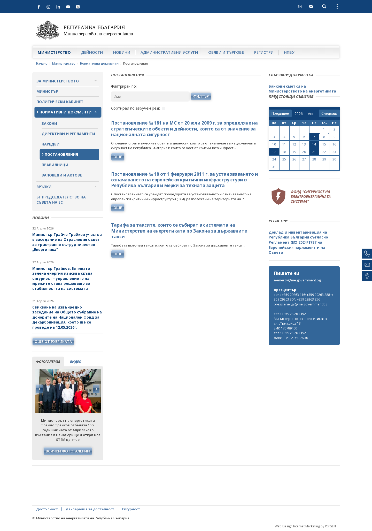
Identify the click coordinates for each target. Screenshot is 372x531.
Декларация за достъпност (90, 509)
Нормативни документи (99, 63)
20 (304, 152)
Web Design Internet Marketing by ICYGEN (305, 526)
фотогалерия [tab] (48, 361)
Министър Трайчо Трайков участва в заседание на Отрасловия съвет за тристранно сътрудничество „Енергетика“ (67, 242)
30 (334, 159)
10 (274, 144)
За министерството (57, 81)
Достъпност (47, 509)
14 (314, 144)
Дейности (92, 52)
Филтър (201, 96)
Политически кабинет (59, 101)
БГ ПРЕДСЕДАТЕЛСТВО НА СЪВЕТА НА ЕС (61, 200)
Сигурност (131, 509)
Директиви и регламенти (68, 133)
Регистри (264, 52)
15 (324, 144)
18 (284, 152)
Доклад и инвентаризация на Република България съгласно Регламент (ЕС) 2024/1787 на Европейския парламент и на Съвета (298, 242)
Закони (49, 123)
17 (274, 152)
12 (294, 144)
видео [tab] (75, 361)
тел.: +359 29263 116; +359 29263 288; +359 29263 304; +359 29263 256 (303, 297)
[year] (299, 113)
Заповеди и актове (62, 175)
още (117, 156)
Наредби (50, 144)
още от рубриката (53, 341)
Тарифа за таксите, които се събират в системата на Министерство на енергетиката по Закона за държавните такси (179, 230)
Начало (42, 63)
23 (334, 152)
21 (314, 152)
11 (284, 144)
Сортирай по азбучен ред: (135, 108)
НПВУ (289, 52)
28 (314, 159)
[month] (312, 113)
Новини (121, 52)
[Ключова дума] (150, 96)
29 (324, 159)
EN (300, 6)
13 (304, 144)
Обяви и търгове (226, 52)
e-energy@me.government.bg (297, 280)
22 (324, 152)
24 (274, 159)
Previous (39, 388)
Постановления (61, 154)
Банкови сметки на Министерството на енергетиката (302, 89)
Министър (47, 91)
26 (294, 159)
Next (96, 388)
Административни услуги (169, 52)
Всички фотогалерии (68, 451)
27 (304, 159)
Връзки (43, 186)
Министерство (54, 52)
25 (284, 159)
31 (274, 167)
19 (294, 152)
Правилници (55, 164)
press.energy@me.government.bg (300, 304)
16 (334, 144)
